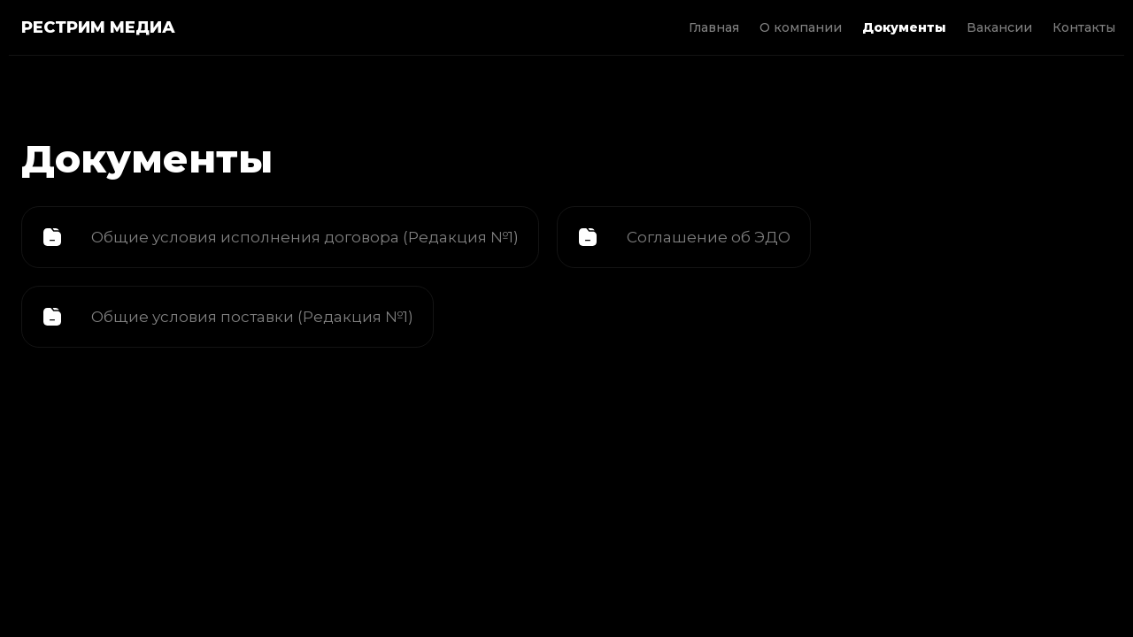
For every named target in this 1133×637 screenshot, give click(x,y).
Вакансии (999, 27)
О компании (800, 27)
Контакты (1083, 27)
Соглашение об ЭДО (708, 237)
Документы (904, 27)
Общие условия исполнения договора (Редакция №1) (305, 237)
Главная (714, 27)
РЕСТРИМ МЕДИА (98, 27)
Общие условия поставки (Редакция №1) (252, 317)
